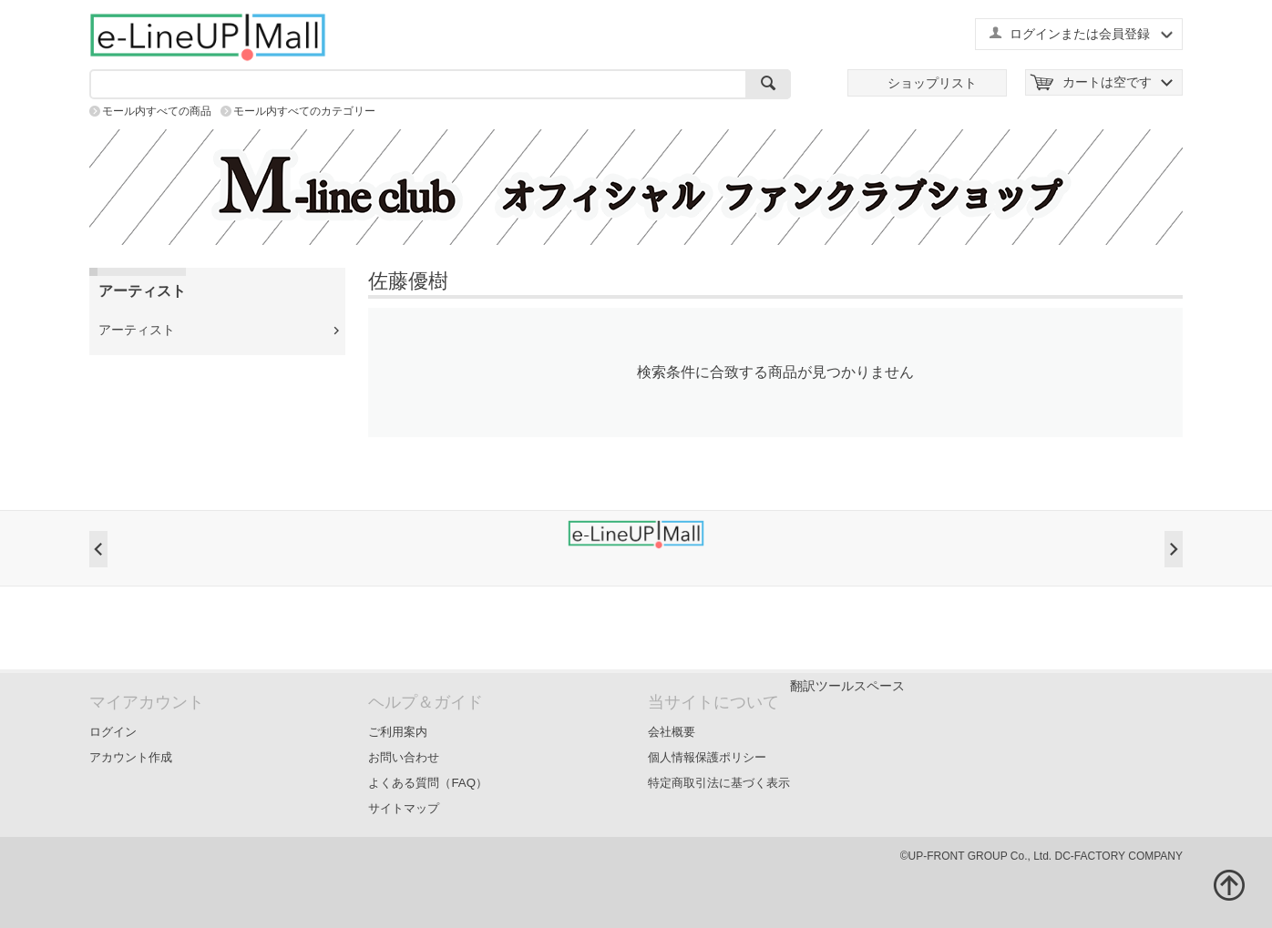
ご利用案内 (397, 732)
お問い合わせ (403, 757)
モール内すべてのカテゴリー (304, 111)
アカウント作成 (130, 757)
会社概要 (671, 732)
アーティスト (136, 329)
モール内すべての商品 (156, 111)
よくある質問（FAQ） (427, 783)
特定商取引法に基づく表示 (719, 783)
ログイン (113, 732)
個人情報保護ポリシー (707, 757)
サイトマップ (403, 808)
